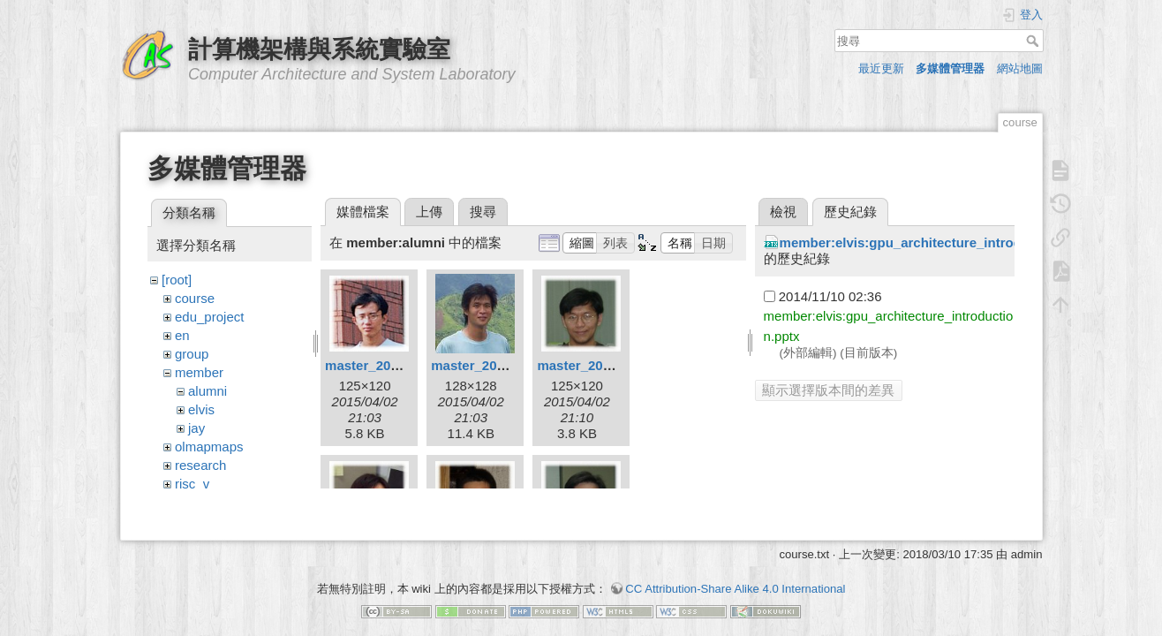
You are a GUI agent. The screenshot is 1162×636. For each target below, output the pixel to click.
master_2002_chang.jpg (612, 365)
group (191, 353)
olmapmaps (209, 446)
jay (196, 427)
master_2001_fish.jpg (392, 365)
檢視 (783, 211)
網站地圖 (1020, 68)
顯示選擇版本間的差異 (828, 390)
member (199, 372)
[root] (177, 279)
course (195, 298)
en (182, 335)
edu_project (209, 316)
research (200, 465)
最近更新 (881, 68)
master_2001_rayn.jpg (500, 365)
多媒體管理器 (950, 68)
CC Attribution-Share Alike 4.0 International (735, 573)
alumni (207, 390)
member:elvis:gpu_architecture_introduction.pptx (936, 242)
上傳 (429, 211)
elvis (201, 409)
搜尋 (1034, 40)
